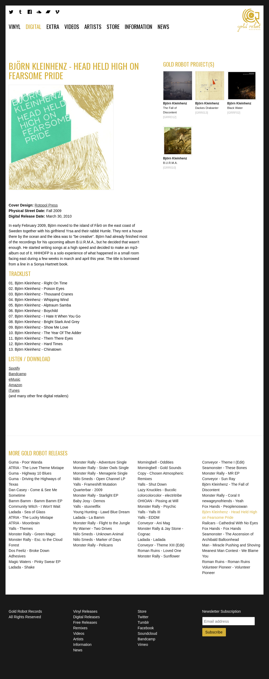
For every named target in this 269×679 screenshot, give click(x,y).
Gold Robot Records (249, 20)
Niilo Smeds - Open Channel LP (99, 479)
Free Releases (85, 622)
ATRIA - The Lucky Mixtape (31, 517)
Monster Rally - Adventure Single (100, 462)
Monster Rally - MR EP (221, 473)
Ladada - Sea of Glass (27, 512)
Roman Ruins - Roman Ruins (226, 562)
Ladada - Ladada (151, 539)
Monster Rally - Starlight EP (95, 495)
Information (138, 26)
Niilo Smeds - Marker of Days (97, 539)
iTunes (14, 390)
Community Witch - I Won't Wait (34, 506)
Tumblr (143, 622)
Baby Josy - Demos (89, 501)
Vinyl (14, 26)
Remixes (80, 628)
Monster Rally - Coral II (221, 495)
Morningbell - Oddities (155, 462)
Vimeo (143, 644)
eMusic (14, 379)
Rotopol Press (46, 205)
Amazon (15, 385)
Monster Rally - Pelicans (93, 545)
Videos (71, 26)
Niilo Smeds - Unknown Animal (98, 534)
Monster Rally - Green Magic (32, 534)
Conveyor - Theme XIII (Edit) (161, 545)
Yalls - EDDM (148, 517)
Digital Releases (86, 617)
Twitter (143, 617)
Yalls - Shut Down (152, 484)
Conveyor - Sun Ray (218, 479)
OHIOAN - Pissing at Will (158, 501)
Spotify (14, 368)
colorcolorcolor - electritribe (160, 495)
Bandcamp (17, 374)
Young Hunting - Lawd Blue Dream (101, 512)
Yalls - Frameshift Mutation (95, 484)
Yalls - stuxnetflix (87, 506)
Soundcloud (147, 633)
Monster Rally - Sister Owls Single (101, 468)
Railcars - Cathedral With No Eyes (230, 523)
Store (113, 26)
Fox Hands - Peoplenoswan (224, 506)
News (163, 26)
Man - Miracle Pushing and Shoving (231, 545)
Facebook (146, 628)
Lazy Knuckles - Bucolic (157, 490)
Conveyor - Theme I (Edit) (223, 462)
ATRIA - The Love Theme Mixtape (36, 468)
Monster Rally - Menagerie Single (100, 473)
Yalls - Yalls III (149, 512)
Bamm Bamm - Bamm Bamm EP (36, 501)
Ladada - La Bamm (89, 517)
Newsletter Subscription (221, 611)
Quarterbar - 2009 (87, 490)
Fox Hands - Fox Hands (221, 528)
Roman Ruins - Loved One (159, 551)
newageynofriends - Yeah (223, 501)
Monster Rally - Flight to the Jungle (101, 523)
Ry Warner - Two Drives (92, 528)
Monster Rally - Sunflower (159, 556)
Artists (92, 26)
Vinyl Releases (85, 611)
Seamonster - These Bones (224, 468)
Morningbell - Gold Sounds (159, 468)
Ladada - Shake (22, 567)
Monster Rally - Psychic (157, 506)
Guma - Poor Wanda (25, 462)
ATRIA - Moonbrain (24, 523)
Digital (33, 26)
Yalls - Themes (21, 528)
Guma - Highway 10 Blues (30, 473)
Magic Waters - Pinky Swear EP (35, 562)
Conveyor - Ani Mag (154, 523)
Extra (52, 26)
